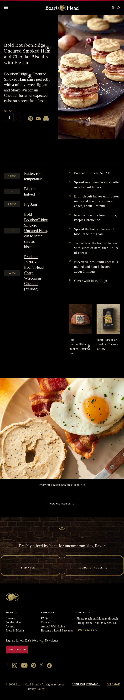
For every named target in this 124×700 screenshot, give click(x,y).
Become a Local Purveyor (57, 630)
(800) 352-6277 (87, 629)
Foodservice (13, 622)
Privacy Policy (35, 688)
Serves (10, 111)
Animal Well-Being (53, 626)
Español (93, 684)
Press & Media (15, 630)
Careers (10, 618)
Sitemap (113, 684)
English (78, 684)
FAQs (44, 618)
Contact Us (48, 622)
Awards (10, 626)
